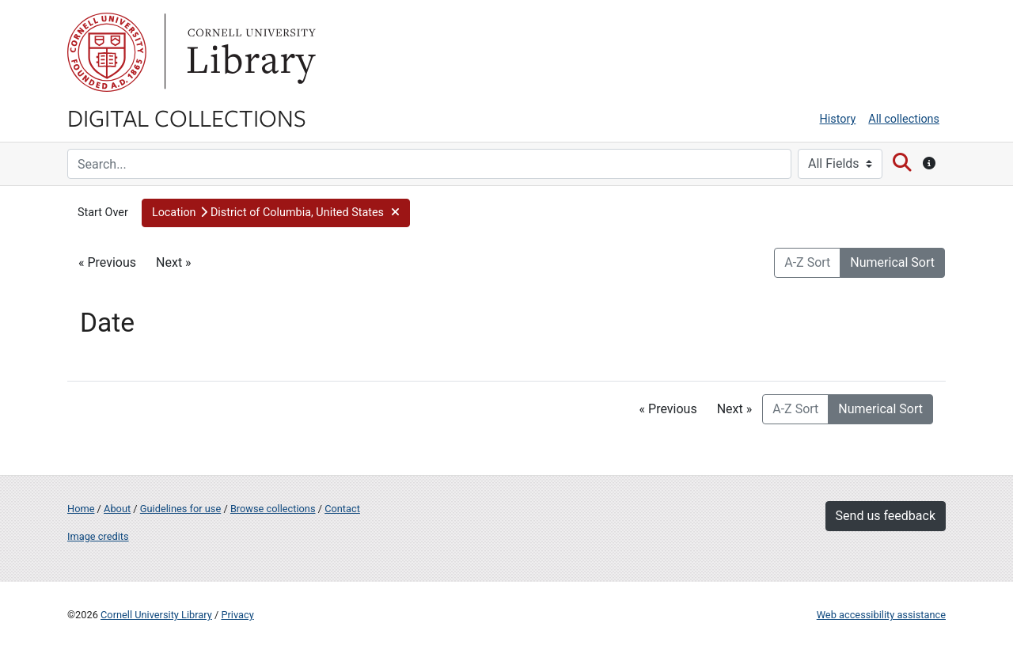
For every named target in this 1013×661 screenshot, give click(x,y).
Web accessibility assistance (881, 615)
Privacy (237, 615)
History (838, 119)
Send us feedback (885, 515)
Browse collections (273, 509)
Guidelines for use (180, 509)
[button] (276, 213)
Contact (342, 509)
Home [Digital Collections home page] (80, 509)
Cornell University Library (156, 615)
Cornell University (106, 52)
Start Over (103, 212)
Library (249, 52)
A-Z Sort (807, 262)
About (117, 509)
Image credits (98, 536)
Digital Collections (186, 117)
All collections (903, 119)
